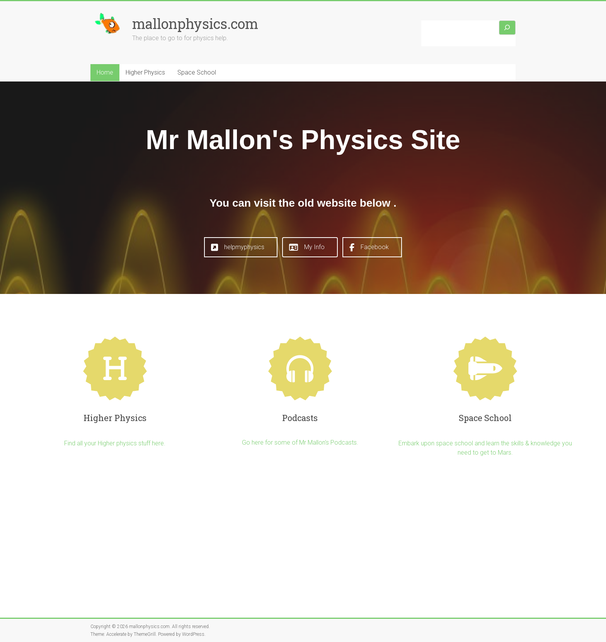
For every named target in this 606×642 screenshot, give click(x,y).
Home (105, 72)
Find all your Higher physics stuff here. (114, 443)
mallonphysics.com (195, 23)
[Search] (507, 27)
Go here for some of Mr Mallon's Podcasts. (300, 442)
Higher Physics (145, 72)
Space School (196, 72)
